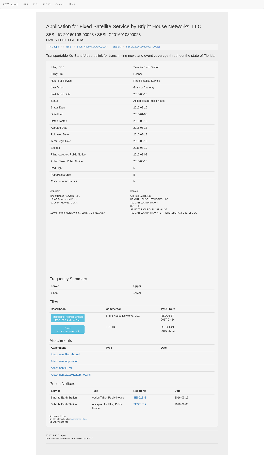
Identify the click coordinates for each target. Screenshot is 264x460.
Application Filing (79, 419)
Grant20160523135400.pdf (68, 330)
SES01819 (139, 404)
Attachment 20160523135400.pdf (71, 374)
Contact (59, 4)
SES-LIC (117, 46)
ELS (35, 4)
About (72, 4)
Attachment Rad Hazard (65, 354)
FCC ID (47, 4)
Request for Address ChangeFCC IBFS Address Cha (68, 318)
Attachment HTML (62, 368)
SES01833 (139, 397)
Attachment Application (64, 361)
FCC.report (10, 4)
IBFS (25, 4)
